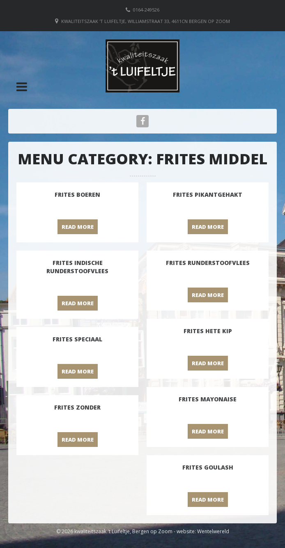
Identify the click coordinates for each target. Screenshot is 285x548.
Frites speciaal (77, 339)
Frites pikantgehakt (207, 194)
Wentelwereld (213, 531)
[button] (21, 87)
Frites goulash (207, 467)
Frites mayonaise (208, 399)
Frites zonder (77, 407)
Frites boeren (77, 194)
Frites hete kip (208, 331)
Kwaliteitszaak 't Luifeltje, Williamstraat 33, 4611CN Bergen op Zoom (145, 21)
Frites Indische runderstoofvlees (77, 267)
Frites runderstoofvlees (208, 263)
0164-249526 (146, 10)
